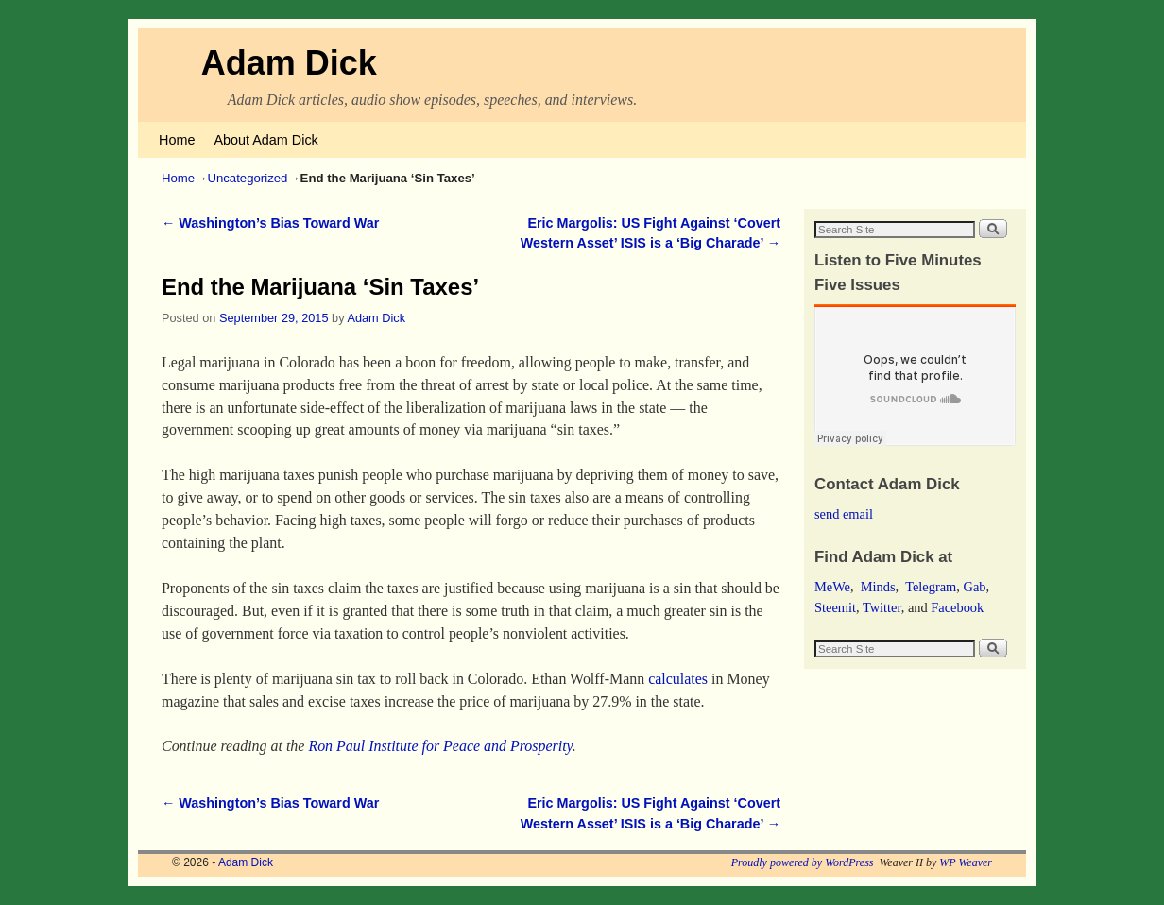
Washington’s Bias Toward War (270, 223)
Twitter (882, 607)
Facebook (957, 607)
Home (177, 139)
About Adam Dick (265, 139)
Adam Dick (289, 62)
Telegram (930, 586)
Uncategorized (247, 178)
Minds (878, 586)
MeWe (832, 586)
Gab (974, 586)
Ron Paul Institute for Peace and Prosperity (440, 746)
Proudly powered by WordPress (802, 862)
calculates (678, 679)
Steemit (835, 607)
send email (843, 513)
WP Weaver (965, 862)
